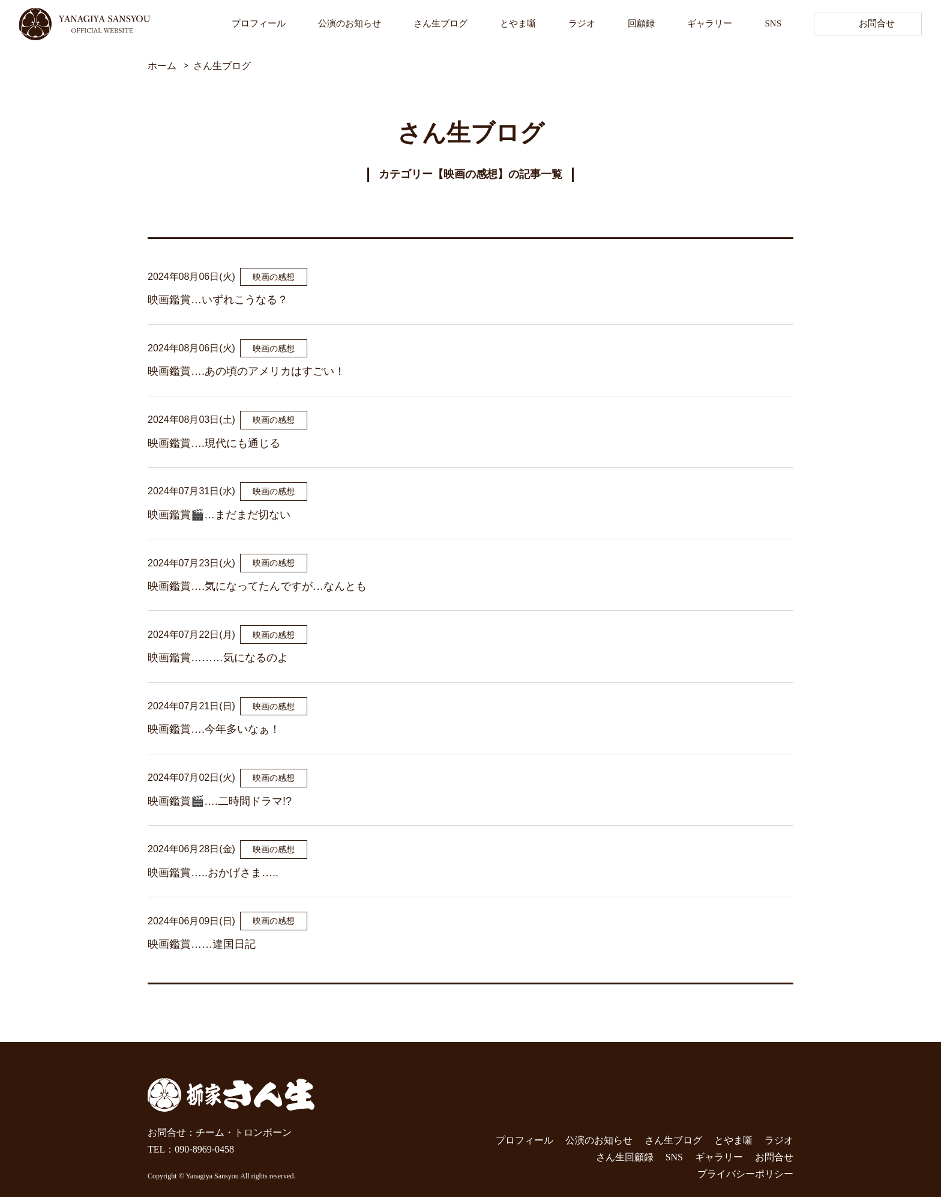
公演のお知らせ (349, 23)
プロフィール (259, 23)
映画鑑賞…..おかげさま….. (213, 873)
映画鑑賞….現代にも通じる (214, 443)
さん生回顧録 (625, 1157)
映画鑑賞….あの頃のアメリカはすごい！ (246, 371)
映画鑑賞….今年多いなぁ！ (214, 729)
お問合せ (877, 23)
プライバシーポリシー (745, 1174)
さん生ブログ (440, 23)
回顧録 (641, 23)
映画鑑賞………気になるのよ (218, 658)
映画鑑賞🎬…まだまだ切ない (219, 515)
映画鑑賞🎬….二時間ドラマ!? (220, 801)
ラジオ (581, 23)
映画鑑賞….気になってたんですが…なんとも (257, 586)
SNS (773, 23)
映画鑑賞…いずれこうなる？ (218, 300)
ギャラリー (709, 23)
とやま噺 (518, 23)
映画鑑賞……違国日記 (202, 944)
